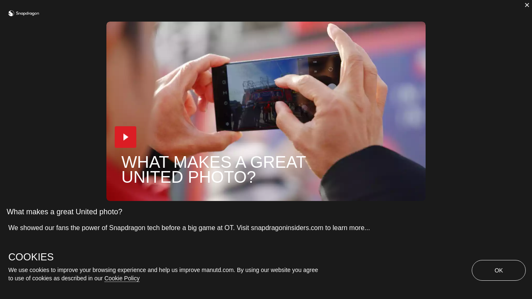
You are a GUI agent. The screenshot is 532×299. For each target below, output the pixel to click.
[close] (527, 5)
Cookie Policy (122, 278)
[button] (125, 137)
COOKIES (31, 257)
